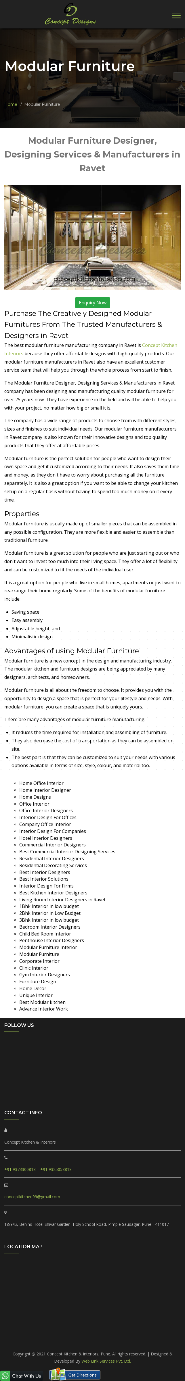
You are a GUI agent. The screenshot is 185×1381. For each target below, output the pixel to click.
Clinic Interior (33, 968)
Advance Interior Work (43, 1009)
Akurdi (169, 1335)
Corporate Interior (39, 961)
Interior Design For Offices (48, 817)
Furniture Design (37, 981)
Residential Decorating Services (53, 865)
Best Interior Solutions (43, 879)
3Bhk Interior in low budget (49, 920)
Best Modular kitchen (42, 1002)
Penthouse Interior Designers (51, 940)
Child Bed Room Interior (45, 934)
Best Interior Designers (44, 872)
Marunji (129, 1335)
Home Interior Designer (45, 790)
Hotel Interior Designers (45, 838)
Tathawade (107, 1335)
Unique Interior (36, 995)
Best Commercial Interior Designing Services (67, 851)
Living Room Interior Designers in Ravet (62, 899)
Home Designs (35, 797)
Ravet (64, 1335)
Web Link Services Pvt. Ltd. (106, 1361)
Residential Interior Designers (51, 858)
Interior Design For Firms (46, 886)
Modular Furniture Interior (48, 947)
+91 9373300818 (20, 1169)
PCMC (12, 1335)
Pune (92, 1342)
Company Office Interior (45, 824)
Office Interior (34, 804)
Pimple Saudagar (38, 1335)
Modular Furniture (39, 954)
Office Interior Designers (46, 810)
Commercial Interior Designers (52, 845)
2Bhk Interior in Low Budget (50, 913)
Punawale (83, 1335)
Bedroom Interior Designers (50, 927)
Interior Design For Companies (52, 831)
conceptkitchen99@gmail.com (32, 1196)
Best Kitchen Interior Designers (53, 893)
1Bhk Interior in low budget (49, 906)
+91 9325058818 (56, 1169)
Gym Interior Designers (44, 974)
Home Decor (32, 988)
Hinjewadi (150, 1335)
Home (10, 104)
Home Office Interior (41, 783)
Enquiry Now (92, 302)
